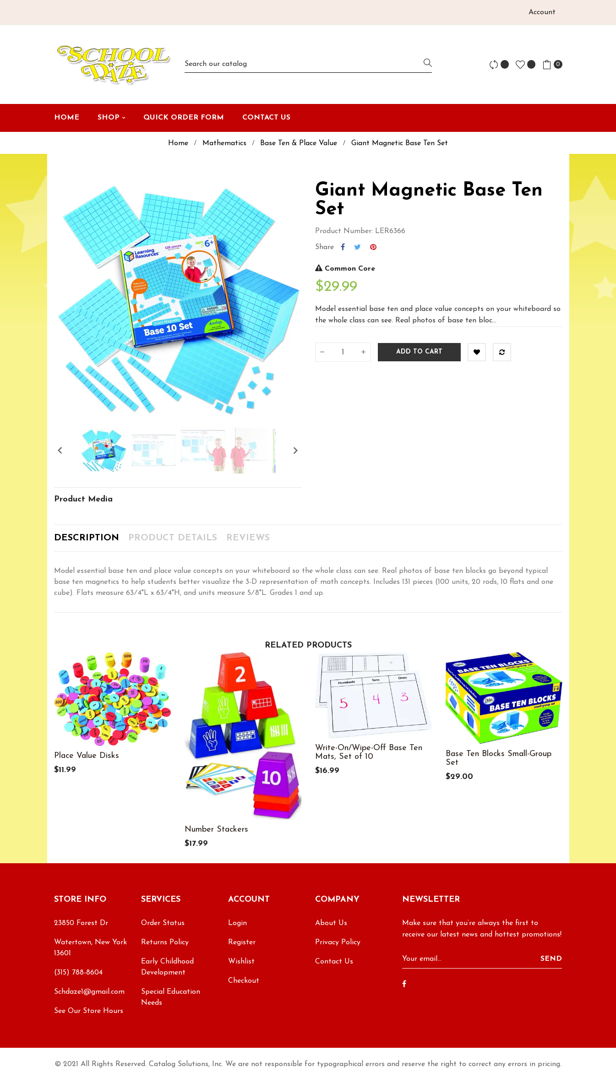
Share (343, 247)
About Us (331, 923)
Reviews (248, 538)
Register (242, 942)
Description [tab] (86, 538)
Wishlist (241, 961)
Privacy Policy (337, 942)
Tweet (357, 247)
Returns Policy (165, 942)
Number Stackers (216, 829)
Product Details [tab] (172, 538)
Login (237, 923)
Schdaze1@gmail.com (89, 992)
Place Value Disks (86, 755)
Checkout (243, 981)
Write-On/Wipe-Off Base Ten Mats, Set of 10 (368, 752)
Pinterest (373, 247)
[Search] (308, 64)
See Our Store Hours (88, 1011)
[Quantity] (343, 352)
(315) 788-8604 (78, 972)
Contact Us (334, 961)
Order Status (163, 923)
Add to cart (419, 351)
